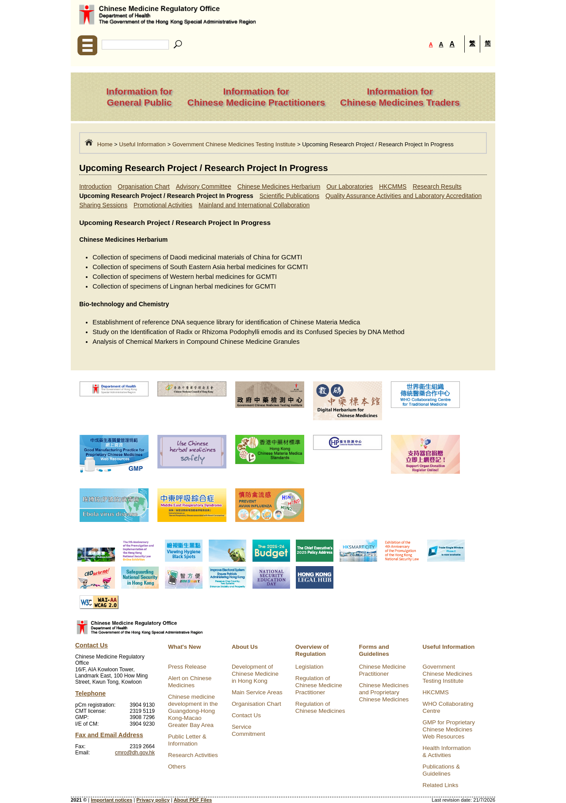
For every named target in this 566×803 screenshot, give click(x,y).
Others (177, 766)
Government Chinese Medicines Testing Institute (234, 144)
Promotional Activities (163, 205)
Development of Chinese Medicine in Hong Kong (255, 673)
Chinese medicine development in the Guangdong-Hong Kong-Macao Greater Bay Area (193, 710)
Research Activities (193, 755)
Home (105, 144)
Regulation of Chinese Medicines (320, 707)
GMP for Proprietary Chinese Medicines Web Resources (449, 729)
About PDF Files (193, 800)
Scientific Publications (289, 195)
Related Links (441, 785)
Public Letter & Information (187, 740)
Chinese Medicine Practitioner (382, 670)
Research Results (437, 186)
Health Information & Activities (447, 751)
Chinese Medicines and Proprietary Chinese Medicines (384, 692)
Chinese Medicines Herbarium (279, 186)
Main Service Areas (257, 692)
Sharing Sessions (103, 205)
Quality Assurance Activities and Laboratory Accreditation (403, 195)
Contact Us (246, 715)
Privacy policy (152, 800)
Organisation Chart (144, 186)
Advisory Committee (203, 186)
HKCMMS (392, 186)
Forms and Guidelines (374, 650)
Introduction (95, 186)
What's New (184, 646)
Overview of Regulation (312, 650)
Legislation (309, 666)
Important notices (111, 800)
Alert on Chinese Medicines (190, 682)
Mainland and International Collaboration (254, 205)
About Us (245, 646)
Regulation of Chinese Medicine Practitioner (318, 685)
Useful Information (142, 144)
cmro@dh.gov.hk (135, 753)
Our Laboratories (349, 186)
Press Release (187, 666)
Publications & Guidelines (441, 770)
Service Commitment (248, 730)
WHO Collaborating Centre (448, 707)
